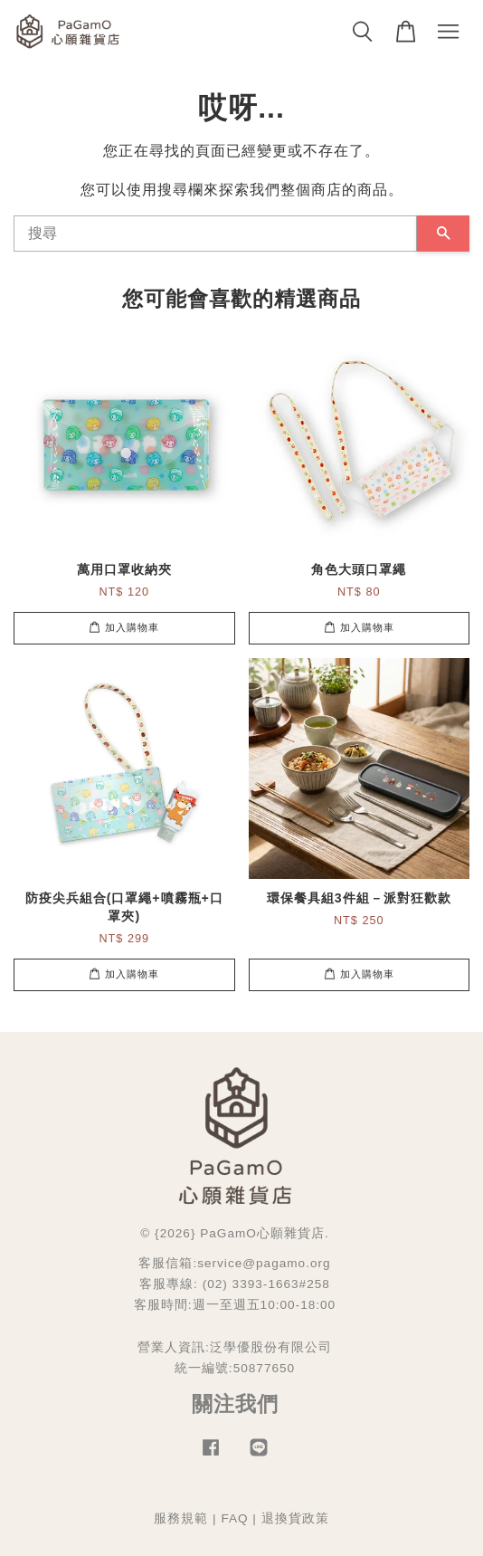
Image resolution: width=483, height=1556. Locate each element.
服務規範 (181, 1518)
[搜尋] (215, 233)
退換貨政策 (295, 1518)
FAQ (234, 1518)
